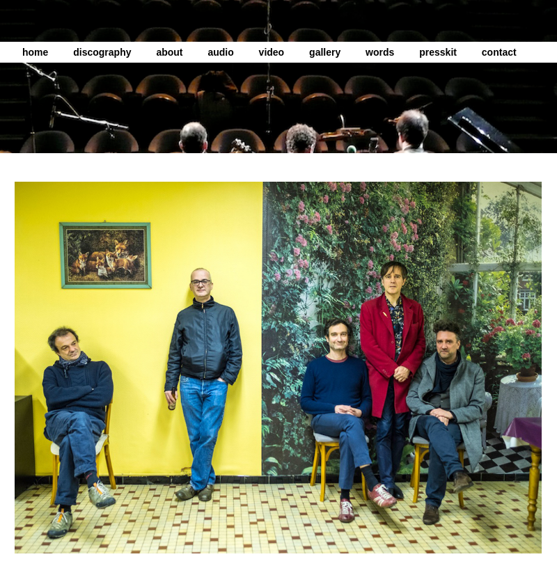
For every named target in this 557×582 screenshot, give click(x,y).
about (169, 52)
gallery (324, 52)
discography (102, 52)
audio (220, 52)
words (380, 52)
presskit (438, 52)
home (35, 52)
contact (499, 52)
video (272, 52)
